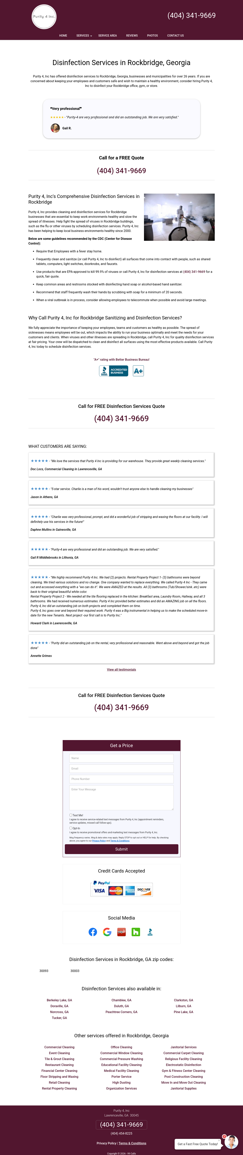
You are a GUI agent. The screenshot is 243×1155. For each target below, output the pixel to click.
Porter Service (122, 1065)
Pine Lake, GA (183, 1000)
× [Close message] (219, 1140)
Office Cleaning (121, 1035)
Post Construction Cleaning (183, 1065)
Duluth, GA (121, 994)
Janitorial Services (183, 1035)
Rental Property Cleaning (59, 1077)
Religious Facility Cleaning (183, 1047)
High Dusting (121, 1071)
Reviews (132, 35)
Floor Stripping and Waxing (59, 1065)
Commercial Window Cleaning (121, 1041)
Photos (152, 35)
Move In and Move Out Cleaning (183, 1071)
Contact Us (175, 35)
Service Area (107, 35)
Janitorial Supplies (184, 1077)
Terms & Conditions (119, 829)
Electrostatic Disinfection (183, 1053)
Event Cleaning (59, 1041)
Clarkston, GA (183, 988)
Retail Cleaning (59, 1071)
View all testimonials (121, 658)
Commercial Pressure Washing (121, 1047)
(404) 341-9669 (191, 15)
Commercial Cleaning (59, 1035)
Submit (121, 837)
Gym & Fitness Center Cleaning (183, 1059)
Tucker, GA (59, 1006)
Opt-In (76, 816)
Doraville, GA (59, 994)
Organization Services (121, 1077)
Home (63, 35)
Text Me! (78, 803)
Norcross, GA (59, 1000)
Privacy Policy (99, 829)
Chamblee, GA (121, 988)
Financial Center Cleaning (59, 1059)
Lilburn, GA (183, 994)
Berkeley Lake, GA (59, 988)
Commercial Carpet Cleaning (183, 1041)
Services (84, 37)
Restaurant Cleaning (59, 1053)
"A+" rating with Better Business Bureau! (121, 348)
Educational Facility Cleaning (121, 1053)
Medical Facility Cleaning (121, 1059)
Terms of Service (150, 1147)
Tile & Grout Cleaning (59, 1047)
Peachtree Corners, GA (121, 1000)
